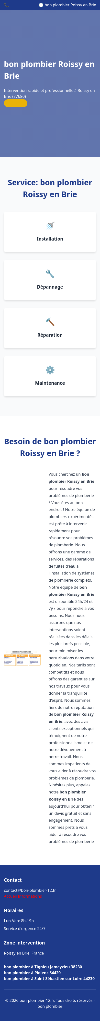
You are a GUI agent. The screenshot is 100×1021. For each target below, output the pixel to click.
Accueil (10, 896)
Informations (30, 896)
